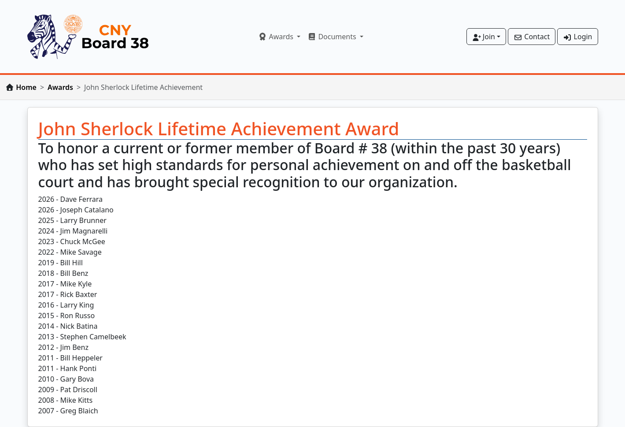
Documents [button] (332, 36)
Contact (532, 36)
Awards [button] (276, 36)
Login (577, 36)
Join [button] (483, 36)
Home (26, 87)
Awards (60, 87)
